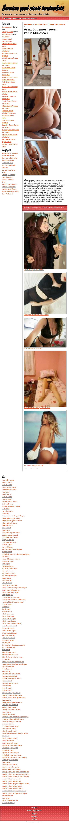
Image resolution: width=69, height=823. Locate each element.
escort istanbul (7, 41)
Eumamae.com (7, 27)
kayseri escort (7, 34)
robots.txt (34, 816)
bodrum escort (7, 39)
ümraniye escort (7, 32)
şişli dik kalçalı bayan (45, 207)
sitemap (34, 819)
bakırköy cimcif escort (34, 209)
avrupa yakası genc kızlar (31, 207)
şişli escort (5, 36)
